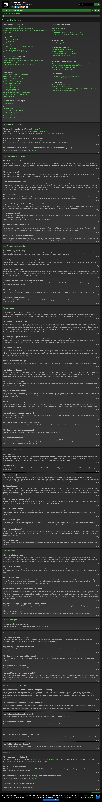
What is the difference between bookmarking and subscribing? (70, 64)
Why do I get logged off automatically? (14, 50)
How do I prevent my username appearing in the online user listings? (23, 60)
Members (19, 10)
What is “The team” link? (59, 36)
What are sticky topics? (9, 114)
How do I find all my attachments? (62, 78)
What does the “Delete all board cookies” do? (16, 52)
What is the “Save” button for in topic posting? (16, 93)
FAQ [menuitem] (93, 11)
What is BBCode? (8, 103)
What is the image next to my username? (15, 66)
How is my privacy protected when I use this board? (18, 29)
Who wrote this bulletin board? (61, 85)
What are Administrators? (59, 27)
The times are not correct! (10, 62)
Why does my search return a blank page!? (64, 53)
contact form (34, 150)
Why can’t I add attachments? (11, 87)
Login (11, 13)
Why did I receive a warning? (11, 89)
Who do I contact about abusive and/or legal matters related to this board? (74, 88)
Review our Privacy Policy (51, 800)
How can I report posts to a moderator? (14, 91)
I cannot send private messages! (61, 43)
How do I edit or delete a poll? (12, 83)
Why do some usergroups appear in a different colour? (68, 34)
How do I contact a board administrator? (64, 90)
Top (98, 135)
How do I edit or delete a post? (12, 76)
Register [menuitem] (99, 11)
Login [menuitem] (96, 11)
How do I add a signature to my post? (14, 78)
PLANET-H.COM (18, 2)
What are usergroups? (58, 30)
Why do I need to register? (10, 39)
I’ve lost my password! (9, 48)
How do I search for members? (61, 55)
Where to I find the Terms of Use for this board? (17, 27)
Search (95, 4)
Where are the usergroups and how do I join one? (66, 32)
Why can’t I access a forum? (11, 85)
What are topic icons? (9, 117)
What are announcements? (11, 112)
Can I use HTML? (8, 105)
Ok (97, 797)
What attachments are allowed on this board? (65, 76)
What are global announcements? (13, 110)
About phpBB (33, 761)
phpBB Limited (52, 759)
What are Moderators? (58, 29)
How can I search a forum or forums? (63, 50)
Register (18, 13)
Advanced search (98, 4)
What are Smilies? (8, 107)
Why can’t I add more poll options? (13, 82)
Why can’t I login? (8, 44)
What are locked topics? (10, 116)
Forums (10, 10)
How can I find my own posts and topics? (64, 57)
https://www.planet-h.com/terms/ (40, 131)
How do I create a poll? (9, 80)
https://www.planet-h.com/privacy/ (39, 141)
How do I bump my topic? (10, 96)
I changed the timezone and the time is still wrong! (18, 64)
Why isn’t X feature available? (60, 86)
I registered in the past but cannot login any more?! (18, 46)
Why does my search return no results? (63, 51)
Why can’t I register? (9, 41)
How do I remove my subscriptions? (62, 69)
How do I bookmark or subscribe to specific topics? (67, 66)
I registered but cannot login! (11, 43)
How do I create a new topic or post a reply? (16, 75)
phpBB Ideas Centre (82, 769)
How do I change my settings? (12, 59)
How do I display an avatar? (11, 68)
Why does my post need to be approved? (15, 94)
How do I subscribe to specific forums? (63, 67)
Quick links (4, 11)
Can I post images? (8, 109)
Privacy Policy (90, 797)
